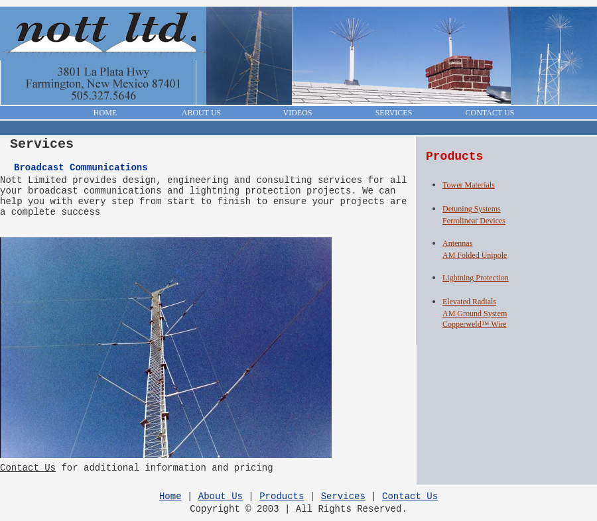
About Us (220, 496)
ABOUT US (201, 112)
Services (343, 496)
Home (170, 496)
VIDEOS (297, 112)
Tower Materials (468, 185)
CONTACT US (490, 112)
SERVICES (394, 112)
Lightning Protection (475, 277)
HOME (105, 112)
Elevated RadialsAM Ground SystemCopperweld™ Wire (474, 313)
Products (281, 496)
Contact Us (28, 468)
